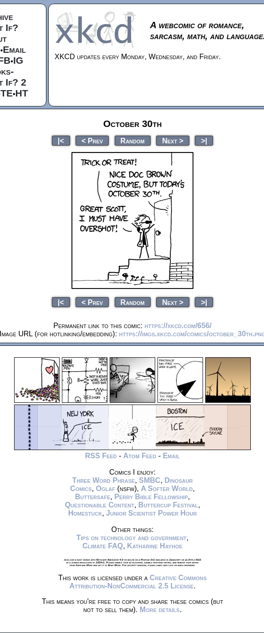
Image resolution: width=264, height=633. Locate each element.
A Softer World (167, 488)
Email (14, 49)
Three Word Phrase (103, 480)
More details (160, 609)
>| (204, 140)
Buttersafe (93, 497)
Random (133, 140)
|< (61, 140)
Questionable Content (99, 505)
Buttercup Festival (168, 505)
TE (6, 93)
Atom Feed (140, 456)
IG (18, 60)
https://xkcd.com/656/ (178, 325)
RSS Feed (101, 456)
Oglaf (105, 488)
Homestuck (85, 513)
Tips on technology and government (131, 538)
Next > (172, 140)
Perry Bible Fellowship (151, 497)
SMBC (149, 480)
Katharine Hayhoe (155, 546)
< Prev (92, 140)
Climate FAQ (102, 546)
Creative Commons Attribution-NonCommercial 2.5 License (138, 582)
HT (21, 93)
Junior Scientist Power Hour (151, 513)
